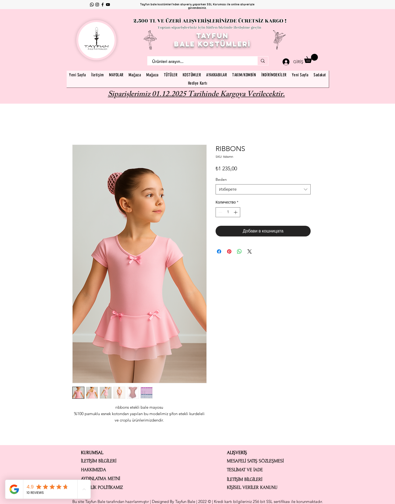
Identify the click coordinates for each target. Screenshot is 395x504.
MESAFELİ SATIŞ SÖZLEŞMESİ (255, 461)
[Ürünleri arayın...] (199, 62)
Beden (221, 179)
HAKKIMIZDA (93, 469)
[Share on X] (249, 251)
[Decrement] (219, 212)
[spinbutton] (228, 212)
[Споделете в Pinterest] (229, 251)
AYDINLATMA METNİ (100, 478)
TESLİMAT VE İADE (245, 469)
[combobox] (263, 189)
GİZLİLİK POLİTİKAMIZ (102, 487)
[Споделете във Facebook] (219, 251)
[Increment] (236, 212)
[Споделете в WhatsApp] (239, 251)
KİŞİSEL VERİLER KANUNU (252, 487)
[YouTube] (108, 4)
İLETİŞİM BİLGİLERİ (98, 461)
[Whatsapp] (91, 4)
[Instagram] (97, 4)
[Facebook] (102, 4)
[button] (311, 58)
